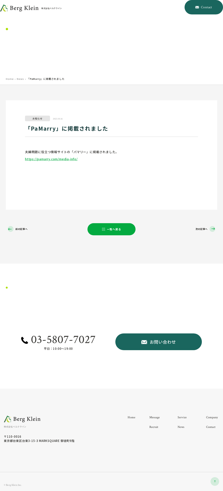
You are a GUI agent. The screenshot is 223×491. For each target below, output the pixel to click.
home (98, 14)
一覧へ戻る (114, 229)
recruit (158, 14)
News (20, 79)
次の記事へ (200, 229)
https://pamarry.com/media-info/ (51, 159)
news (171, 14)
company (142, 14)
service (126, 14)
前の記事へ (23, 229)
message (111, 14)
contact (211, 431)
